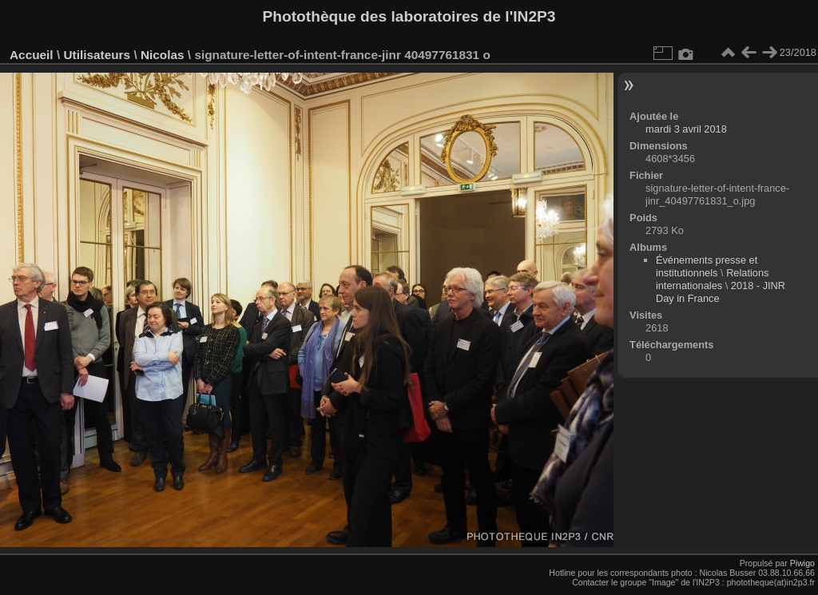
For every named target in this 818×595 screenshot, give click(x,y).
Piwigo (802, 563)
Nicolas (163, 54)
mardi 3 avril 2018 (686, 129)
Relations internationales (712, 279)
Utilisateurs (96, 54)
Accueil (32, 54)
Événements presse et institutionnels (706, 266)
